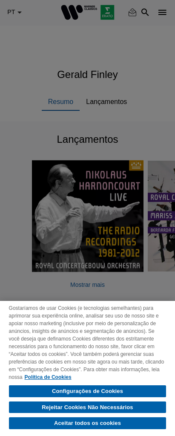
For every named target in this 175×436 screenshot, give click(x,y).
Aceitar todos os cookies (87, 423)
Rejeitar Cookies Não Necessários (87, 407)
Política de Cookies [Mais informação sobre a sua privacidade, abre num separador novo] (48, 377)
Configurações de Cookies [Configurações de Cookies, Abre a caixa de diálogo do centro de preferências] (87, 391)
